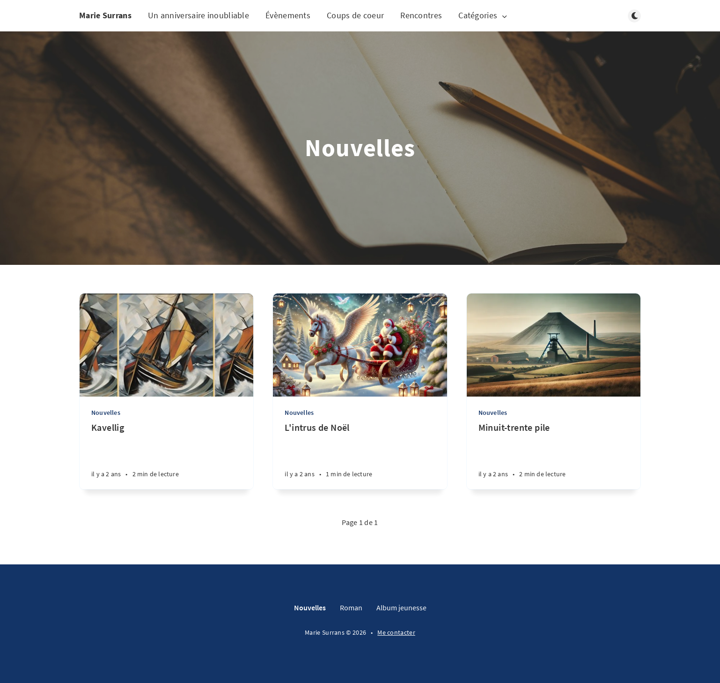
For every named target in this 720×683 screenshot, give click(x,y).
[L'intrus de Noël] (360, 455)
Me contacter (396, 632)
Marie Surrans (105, 15)
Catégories (483, 16)
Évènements (287, 15)
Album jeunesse (401, 607)
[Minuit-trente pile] (553, 455)
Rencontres (421, 15)
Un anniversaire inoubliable (198, 15)
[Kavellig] (166, 455)
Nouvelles (105, 412)
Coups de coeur (355, 15)
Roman (351, 607)
